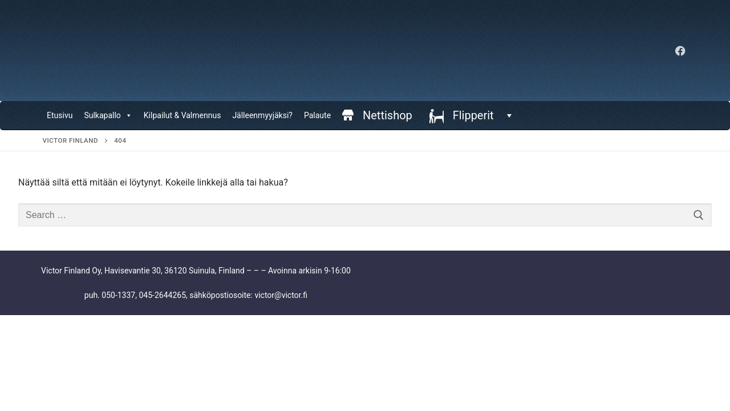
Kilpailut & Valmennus (182, 115)
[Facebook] (680, 51)
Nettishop (387, 115)
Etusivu (59, 115)
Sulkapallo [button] (108, 115)
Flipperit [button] (480, 115)
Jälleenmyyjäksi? (262, 115)
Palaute (317, 115)
